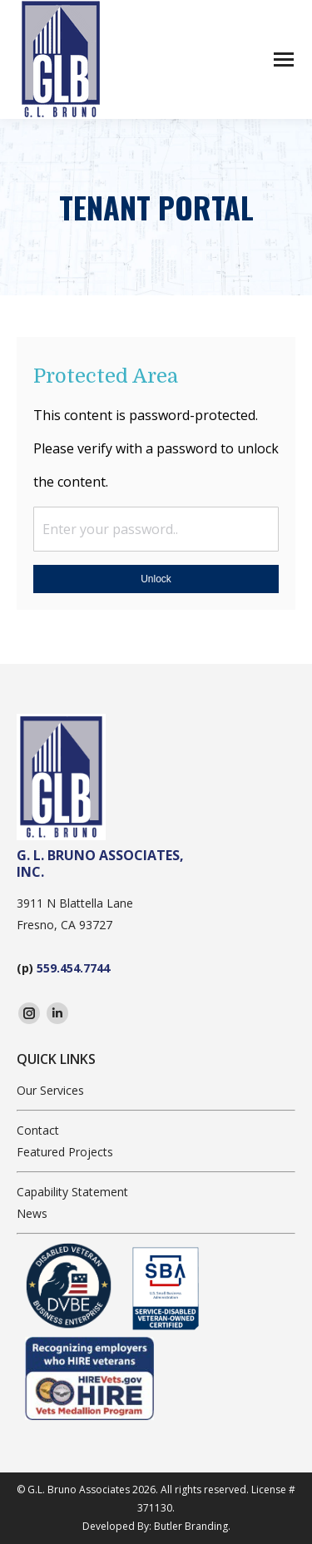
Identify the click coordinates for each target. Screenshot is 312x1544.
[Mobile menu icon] (283, 59)
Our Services (50, 1090)
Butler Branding (191, 1526)
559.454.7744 (73, 968)
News (32, 1213)
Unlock (156, 579)
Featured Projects (65, 1152)
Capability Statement (72, 1192)
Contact (38, 1130)
